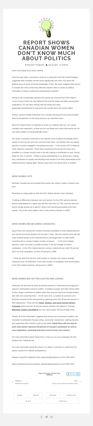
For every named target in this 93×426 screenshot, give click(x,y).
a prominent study (36, 77)
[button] (68, 374)
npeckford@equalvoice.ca (51, 364)
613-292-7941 (68, 364)
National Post (42, 101)
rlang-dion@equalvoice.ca (51, 357)
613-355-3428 (68, 357)
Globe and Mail (61, 101)
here (61, 118)
